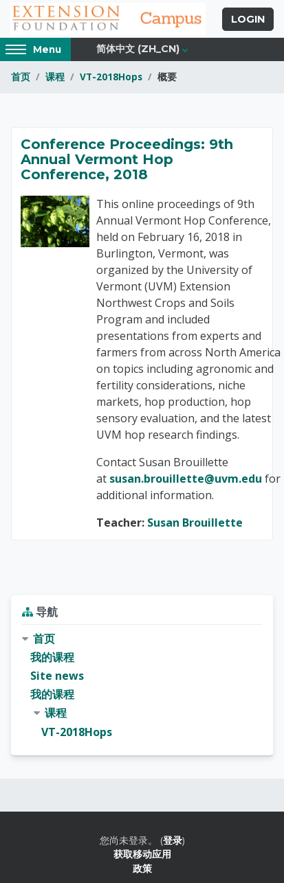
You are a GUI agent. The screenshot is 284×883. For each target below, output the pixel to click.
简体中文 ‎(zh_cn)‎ (137, 49)
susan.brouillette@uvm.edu (185, 478)
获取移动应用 (142, 853)
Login (248, 19)
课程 (55, 76)
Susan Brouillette (195, 522)
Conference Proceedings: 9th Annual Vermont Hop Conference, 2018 (127, 159)
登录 (172, 840)
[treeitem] (142, 685)
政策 (142, 868)
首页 (20, 76)
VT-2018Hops (111, 76)
